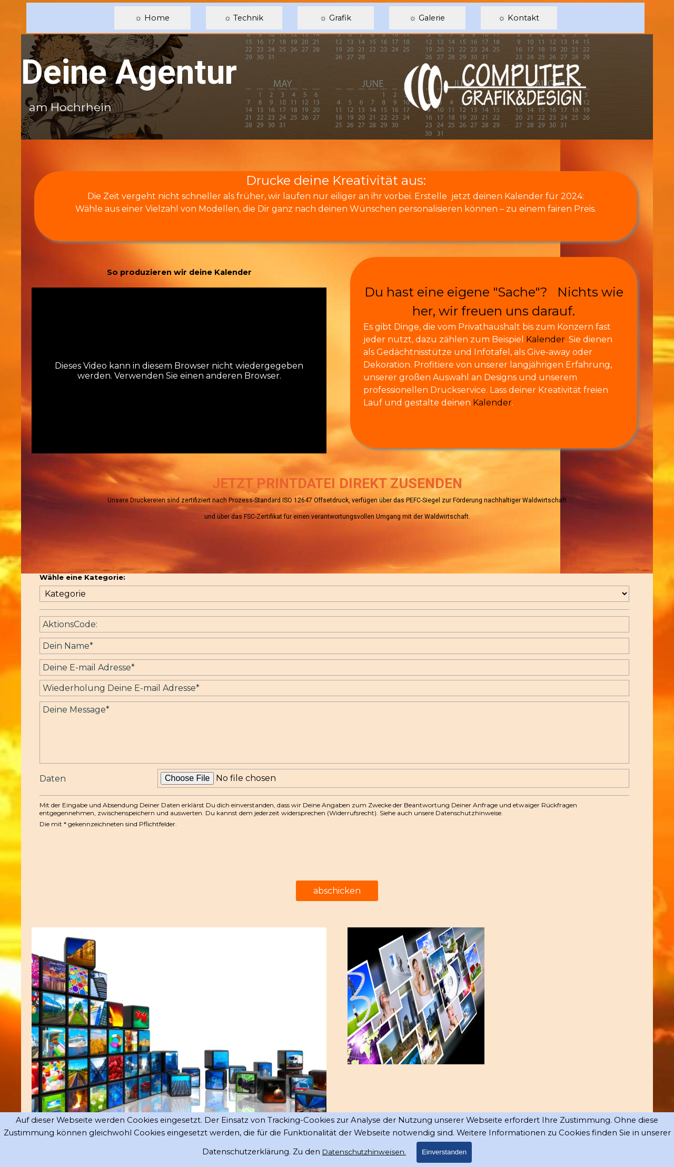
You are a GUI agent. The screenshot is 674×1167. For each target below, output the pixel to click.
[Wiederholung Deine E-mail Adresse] (334, 688)
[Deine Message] (334, 732)
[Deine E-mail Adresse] (334, 667)
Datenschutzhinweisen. (364, 1152)
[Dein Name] (334, 646)
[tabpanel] (335, 199)
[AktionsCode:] (334, 624)
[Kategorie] (334, 594)
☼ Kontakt (518, 18)
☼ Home (152, 18)
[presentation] (119, 854)
